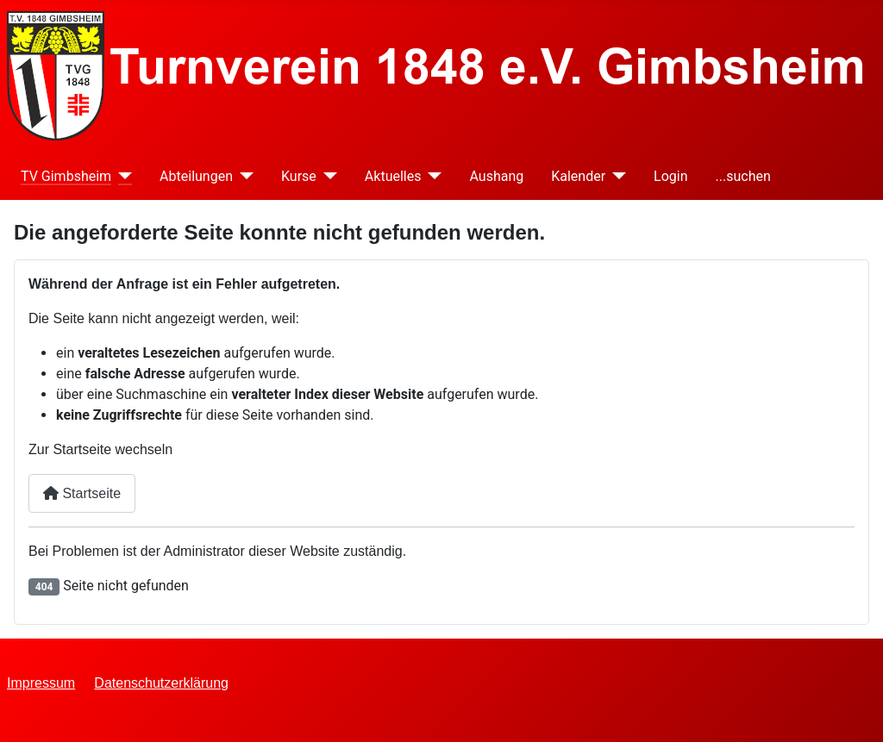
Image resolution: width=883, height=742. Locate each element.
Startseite (82, 493)
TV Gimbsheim (66, 176)
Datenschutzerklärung (161, 683)
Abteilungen (196, 176)
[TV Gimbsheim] (121, 176)
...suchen (743, 176)
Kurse (298, 176)
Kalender (578, 176)
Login (670, 176)
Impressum (41, 683)
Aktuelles (393, 176)
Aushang (496, 176)
